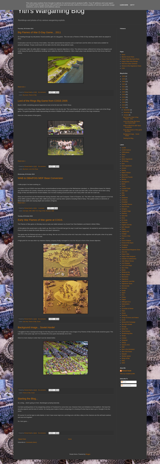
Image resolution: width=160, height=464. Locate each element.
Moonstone (125, 277)
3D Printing (125, 161)
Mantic (124, 270)
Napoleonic (125, 279)
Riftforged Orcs (126, 302)
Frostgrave (125, 245)
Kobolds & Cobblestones (129, 258)
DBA (30, 211)
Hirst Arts (124, 252)
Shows (124, 313)
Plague (124, 299)
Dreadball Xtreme (127, 204)
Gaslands (124, 247)
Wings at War (126, 358)
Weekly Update (126, 356)
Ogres (123, 292)
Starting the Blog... (28, 398)
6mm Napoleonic (127, 166)
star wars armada (127, 324)
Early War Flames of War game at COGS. (40, 220)
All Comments (126, 385)
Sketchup (124, 315)
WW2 (123, 363)
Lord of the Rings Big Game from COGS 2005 (43, 100)
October (126, 115)
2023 (123, 84)
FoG (37, 211)
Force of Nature (126, 240)
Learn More (124, 5)
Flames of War (33, 95)
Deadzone (125, 197)
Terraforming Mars (127, 333)
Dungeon (124, 209)
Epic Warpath (126, 227)
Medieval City (126, 272)
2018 (123, 97)
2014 (123, 107)
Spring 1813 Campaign (128, 322)
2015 (123, 105)
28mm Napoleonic (127, 159)
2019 (123, 94)
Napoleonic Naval (127, 283)
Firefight (124, 234)
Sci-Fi (123, 306)
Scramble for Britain (127, 308)
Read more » (21, 87)
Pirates (124, 297)
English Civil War (127, 225)
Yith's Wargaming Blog (51, 10)
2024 (123, 81)
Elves (123, 218)
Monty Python (126, 274)
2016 (123, 102)
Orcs (123, 295)
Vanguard (124, 340)
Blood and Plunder (127, 177)
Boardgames (125, 182)
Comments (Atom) (31, 442)
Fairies (124, 229)
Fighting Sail (125, 231)
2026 (123, 76)
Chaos (124, 186)
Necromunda (125, 286)
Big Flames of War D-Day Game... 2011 (39, 32)
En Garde (124, 220)
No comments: (42, 92)
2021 (123, 89)
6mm (123, 163)
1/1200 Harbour (126, 150)
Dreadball (124, 202)
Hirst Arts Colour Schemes (129, 63)
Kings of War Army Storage (130, 61)
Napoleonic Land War (128, 281)
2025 (123, 79)
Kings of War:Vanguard (128, 256)
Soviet (38, 321)
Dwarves (124, 213)
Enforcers (124, 222)
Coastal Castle (126, 188)
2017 (123, 100)
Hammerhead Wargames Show (131, 249)
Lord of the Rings (33, 169)
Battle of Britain (126, 172)
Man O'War (125, 268)
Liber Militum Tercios (128, 261)
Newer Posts (22, 439)
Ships (123, 311)
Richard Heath (126, 371)
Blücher (124, 179)
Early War (25, 321)
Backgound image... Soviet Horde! (36, 327)
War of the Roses (127, 351)
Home (70, 439)
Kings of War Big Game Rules (130, 59)
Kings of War (42, 211)
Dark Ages (25, 211)
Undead (124, 338)
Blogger (88, 454)
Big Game (25, 95)
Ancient (124, 168)
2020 (123, 92)
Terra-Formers (126, 331)
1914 (123, 157)
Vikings (124, 342)
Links (123, 68)
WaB (52, 211)
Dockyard (124, 200)
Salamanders (126, 304)
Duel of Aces (125, 206)
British (123, 184)
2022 (123, 87)
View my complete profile (127, 373)
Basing (124, 170)
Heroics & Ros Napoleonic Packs (131, 66)
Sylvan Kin (125, 329)
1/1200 (124, 148)
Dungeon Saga (126, 211)
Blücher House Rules (128, 57)
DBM (33, 211)
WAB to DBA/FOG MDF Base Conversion (40, 178)
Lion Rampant (126, 263)
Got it (132, 5)
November (127, 112)
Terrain (124, 335)
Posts (123, 382)
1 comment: (41, 208)
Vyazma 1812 (126, 345)
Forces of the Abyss (127, 243)
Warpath (124, 354)
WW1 (123, 360)
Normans (48, 211)
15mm (123, 154)
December (127, 110)
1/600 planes (125, 152)
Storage (124, 326)
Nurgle (124, 290)
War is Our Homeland (128, 349)
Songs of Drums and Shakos (130, 317)
